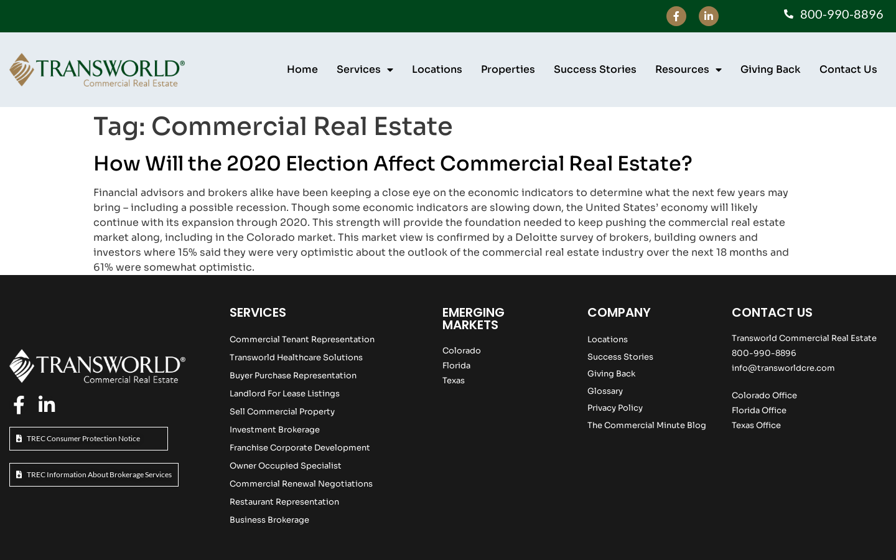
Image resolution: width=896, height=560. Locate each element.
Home (302, 69)
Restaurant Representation (284, 502)
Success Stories (595, 69)
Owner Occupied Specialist (286, 465)
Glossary (605, 391)
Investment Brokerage (275, 429)
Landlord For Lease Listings (285, 393)
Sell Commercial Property (282, 411)
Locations (437, 69)
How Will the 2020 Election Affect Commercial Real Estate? (393, 163)
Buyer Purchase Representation (293, 375)
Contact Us (848, 69)
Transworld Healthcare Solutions (296, 357)
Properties (508, 69)
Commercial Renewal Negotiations (301, 483)
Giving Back (770, 69)
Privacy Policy (615, 408)
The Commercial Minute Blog (646, 425)
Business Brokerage (269, 520)
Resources (688, 69)
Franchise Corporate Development (300, 447)
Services (365, 69)
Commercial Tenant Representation (302, 339)
